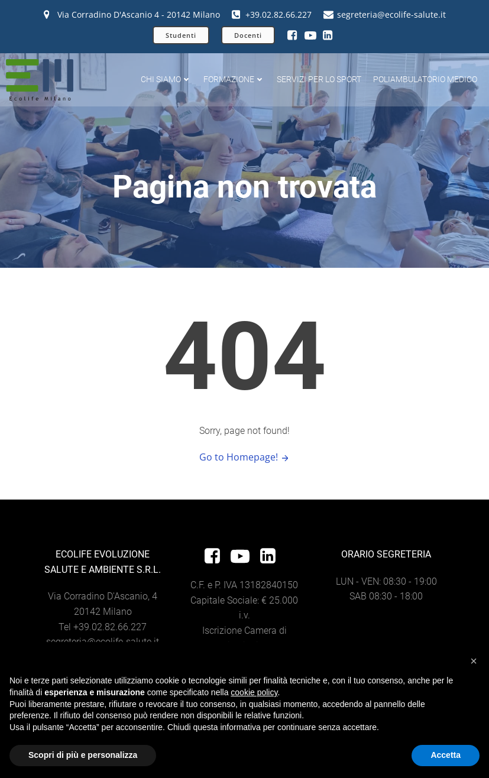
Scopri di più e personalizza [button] (82, 755)
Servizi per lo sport (319, 79)
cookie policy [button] (254, 692)
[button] (473, 660)
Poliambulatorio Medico (425, 79)
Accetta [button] (445, 755)
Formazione (234, 79)
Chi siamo (166, 79)
